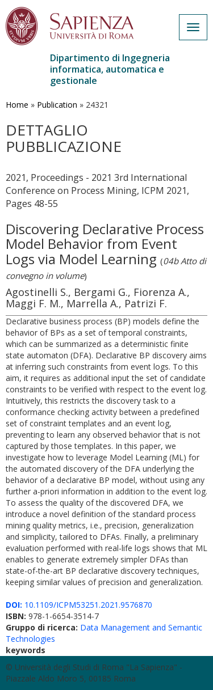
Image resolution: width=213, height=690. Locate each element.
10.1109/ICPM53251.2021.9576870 (79, 604)
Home (17, 104)
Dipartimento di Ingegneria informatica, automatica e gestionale (110, 69)
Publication (57, 104)
